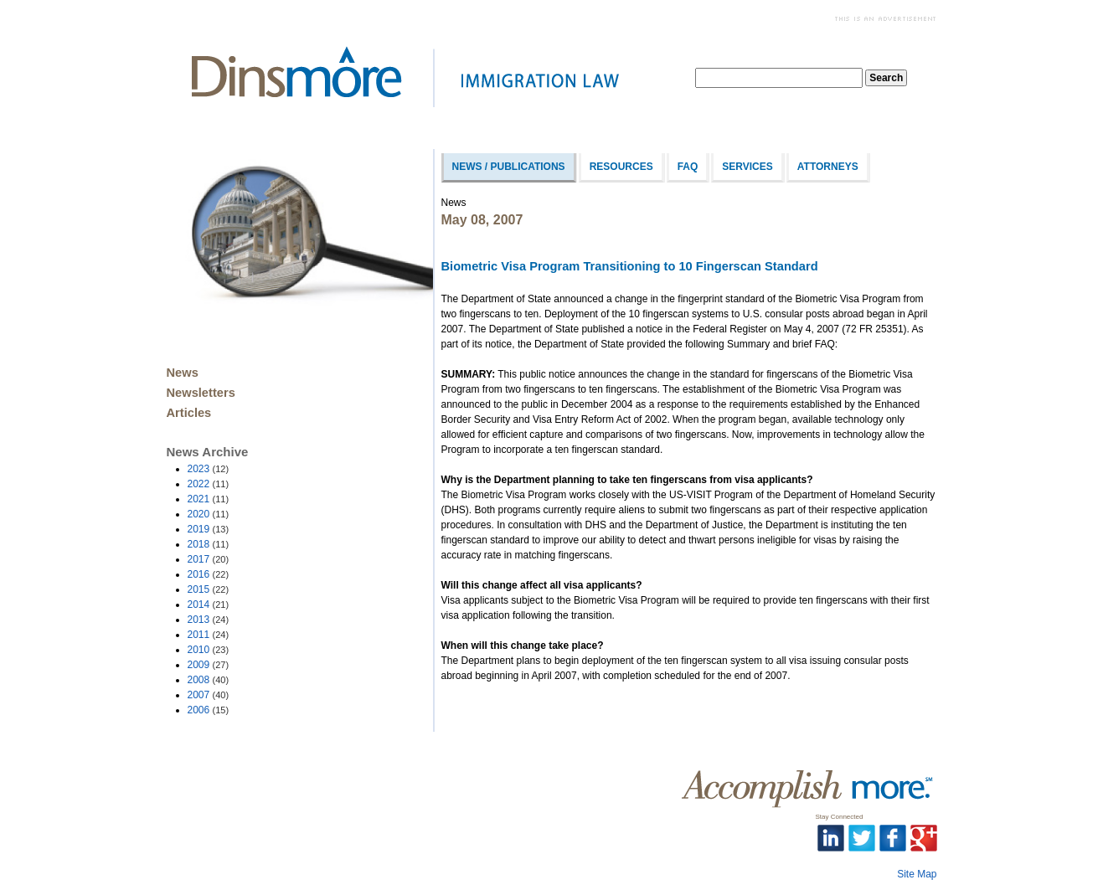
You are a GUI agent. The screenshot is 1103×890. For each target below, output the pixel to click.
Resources (621, 166)
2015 (208, 589)
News (182, 372)
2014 (208, 604)
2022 (208, 484)
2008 (208, 680)
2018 (208, 544)
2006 (208, 710)
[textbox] (779, 78)
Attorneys (827, 166)
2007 (208, 695)
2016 (208, 574)
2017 (208, 559)
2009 (208, 665)
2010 (208, 650)
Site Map (916, 874)
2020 (208, 514)
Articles (189, 412)
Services (747, 166)
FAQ (688, 166)
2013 (208, 619)
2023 (208, 469)
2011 (208, 634)
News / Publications (508, 166)
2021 (208, 499)
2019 (208, 529)
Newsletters (201, 392)
